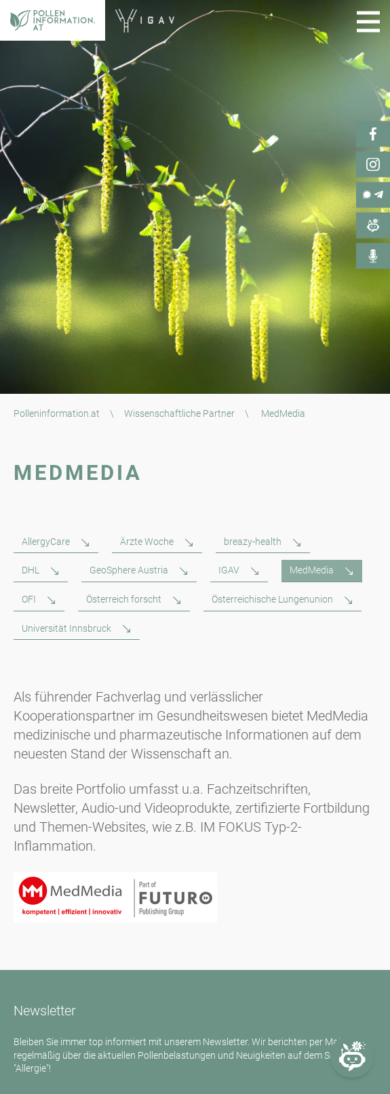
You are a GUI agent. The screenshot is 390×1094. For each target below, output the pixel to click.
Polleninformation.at (57, 413)
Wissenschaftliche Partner (179, 413)
